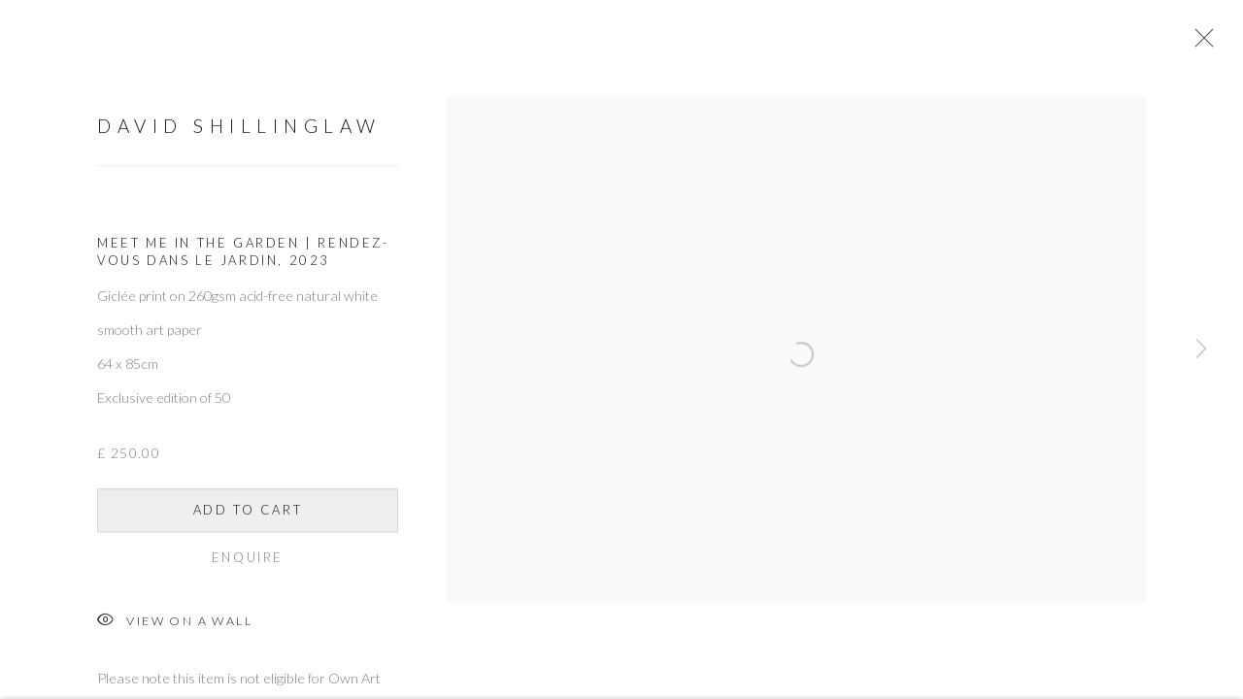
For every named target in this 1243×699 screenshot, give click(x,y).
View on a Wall (174, 636)
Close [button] (1227, 43)
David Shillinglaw (239, 140)
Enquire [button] (248, 572)
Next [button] (1201, 349)
